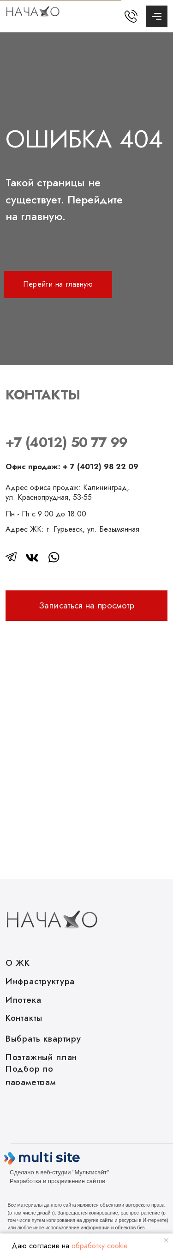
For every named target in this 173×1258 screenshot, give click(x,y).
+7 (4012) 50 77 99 (66, 445)
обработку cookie (100, 1245)
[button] (87, 605)
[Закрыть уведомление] (166, 1240)
